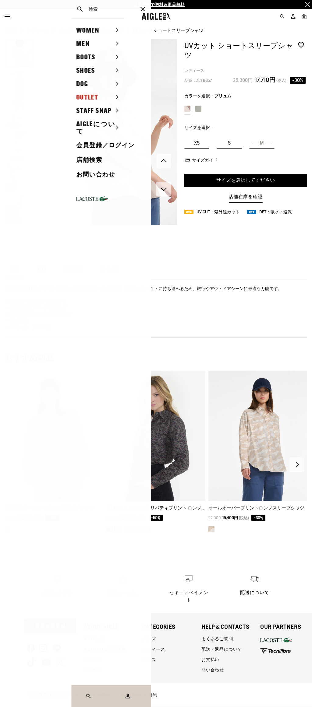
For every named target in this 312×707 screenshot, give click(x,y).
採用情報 (92, 669)
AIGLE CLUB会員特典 (104, 649)
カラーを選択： (207, 95)
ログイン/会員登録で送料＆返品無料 (150, 4)
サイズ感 (109, 269)
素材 (41, 269)
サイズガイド (205, 160)
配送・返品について (221, 649)
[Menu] (7, 16)
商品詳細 (73, 269)
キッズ (149, 659)
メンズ (149, 638)
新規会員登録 (50, 626)
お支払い (210, 659)
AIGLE (10, 30)
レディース (37, 30)
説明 (15, 269)
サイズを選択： (199, 127)
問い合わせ (212, 669)
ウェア (66, 30)
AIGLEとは (94, 638)
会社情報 (92, 659)
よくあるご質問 (217, 638)
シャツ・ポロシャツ (102, 30)
